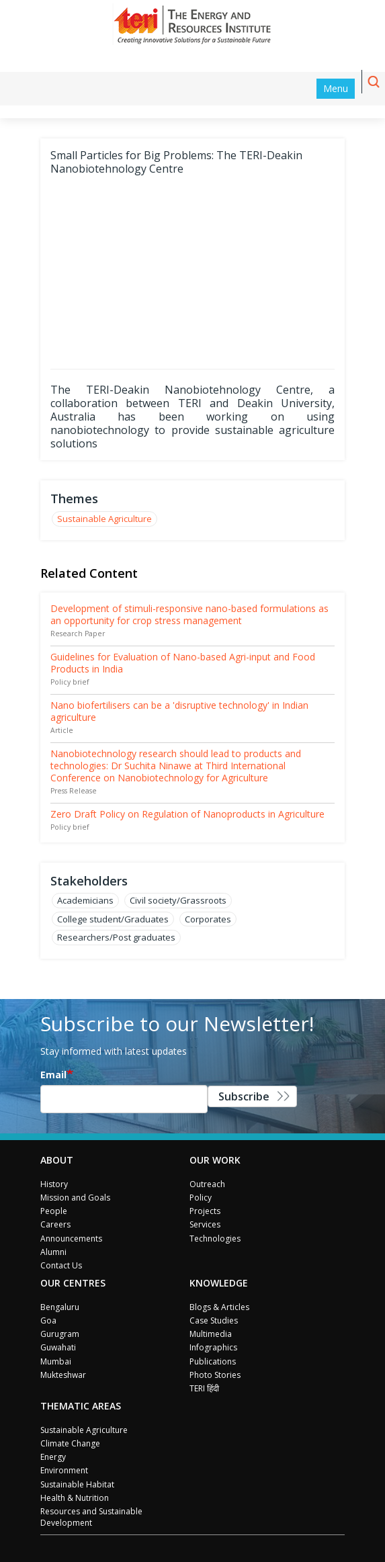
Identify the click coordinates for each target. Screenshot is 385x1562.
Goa (48, 1320)
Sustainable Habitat (77, 1484)
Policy (200, 1197)
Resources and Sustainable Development (91, 1517)
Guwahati (58, 1347)
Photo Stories (215, 1375)
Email (53, 1074)
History (54, 1184)
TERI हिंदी (204, 1388)
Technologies (215, 1238)
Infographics (213, 1347)
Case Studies (213, 1320)
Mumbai (55, 1361)
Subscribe (243, 1096)
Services (204, 1224)
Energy (53, 1457)
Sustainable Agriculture (104, 519)
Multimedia (210, 1334)
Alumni (53, 1252)
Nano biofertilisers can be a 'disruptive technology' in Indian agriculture (179, 711)
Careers (55, 1224)
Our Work (215, 1160)
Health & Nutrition (74, 1498)
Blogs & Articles (219, 1307)
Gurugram (59, 1334)
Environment (64, 1470)
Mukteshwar (63, 1375)
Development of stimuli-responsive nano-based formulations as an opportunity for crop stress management (189, 614)
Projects (204, 1211)
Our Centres (72, 1282)
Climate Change (70, 1443)
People (53, 1211)
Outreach (207, 1184)
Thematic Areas (80, 1405)
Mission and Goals (75, 1197)
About (56, 1160)
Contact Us (61, 1265)
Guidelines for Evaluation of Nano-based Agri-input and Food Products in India (182, 662)
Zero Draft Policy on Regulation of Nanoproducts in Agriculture (187, 814)
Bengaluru (59, 1307)
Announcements (71, 1238)
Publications (212, 1361)
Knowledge (218, 1282)
